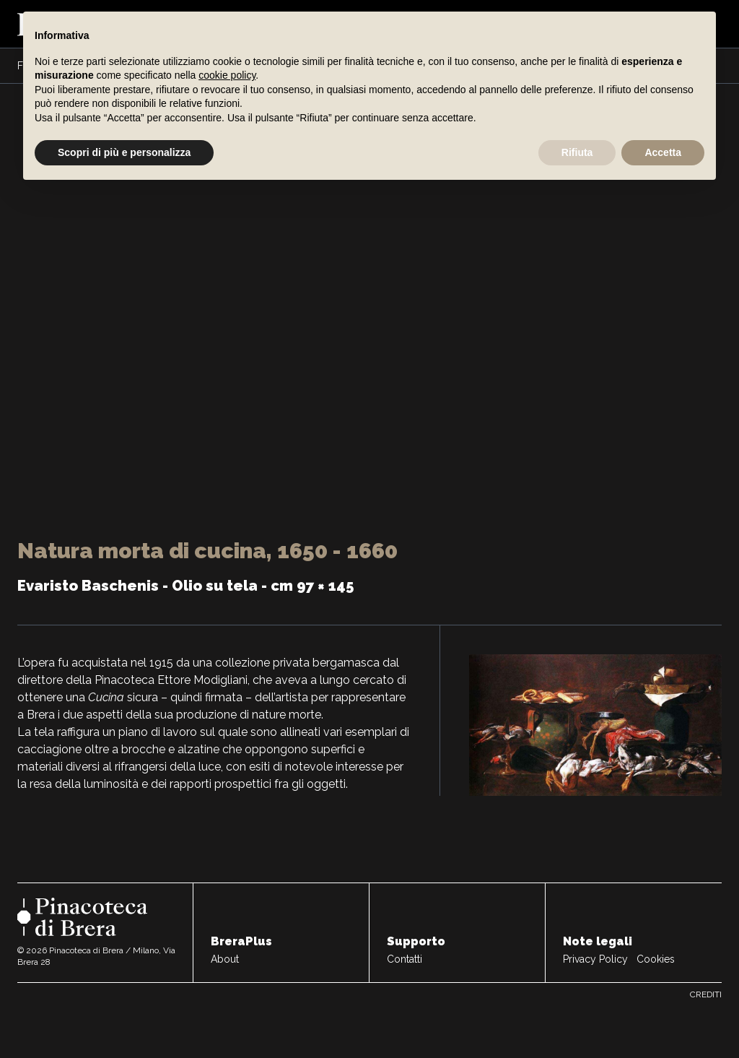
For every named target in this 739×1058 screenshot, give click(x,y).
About (225, 959)
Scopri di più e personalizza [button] (124, 152)
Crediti (706, 994)
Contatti (404, 959)
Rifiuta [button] (577, 152)
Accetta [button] (662, 152)
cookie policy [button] (226, 75)
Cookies (656, 959)
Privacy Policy (595, 959)
